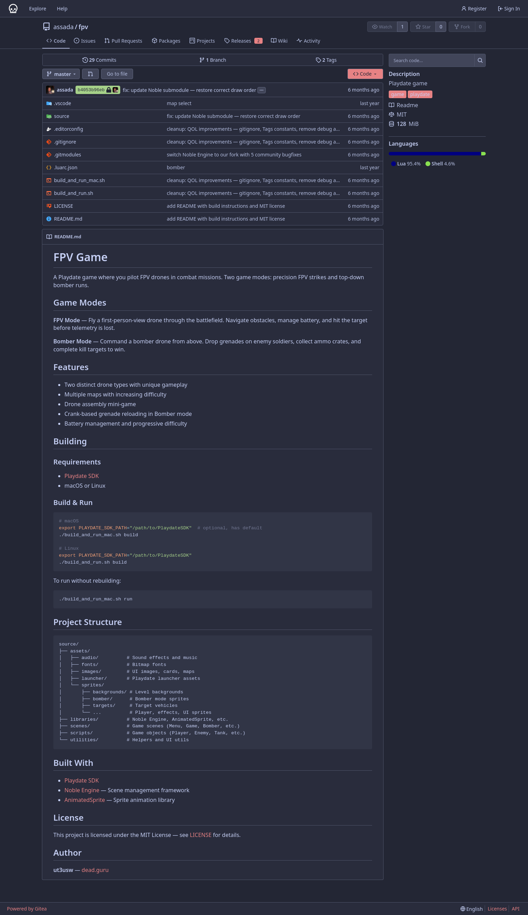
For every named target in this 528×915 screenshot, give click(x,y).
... (261, 89)
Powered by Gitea (27, 908)
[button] (90, 74)
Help (62, 8)
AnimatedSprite (84, 800)
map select (179, 103)
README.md (68, 218)
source (61, 116)
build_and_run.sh (73, 193)
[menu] (471, 909)
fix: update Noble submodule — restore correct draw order (189, 90)
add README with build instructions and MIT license (226, 206)
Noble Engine (81, 790)
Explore (37, 8)
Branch (212, 60)
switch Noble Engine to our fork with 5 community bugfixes (234, 154)
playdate (420, 94)
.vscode (62, 103)
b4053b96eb (98, 90)
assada (63, 26)
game (397, 94)
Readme (403, 105)
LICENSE (63, 206)
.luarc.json (65, 167)
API (515, 908)
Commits (99, 60)
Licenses (497, 908)
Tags (326, 60)
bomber (176, 167)
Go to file (117, 73)
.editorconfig (68, 129)
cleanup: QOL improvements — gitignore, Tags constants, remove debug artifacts (259, 129)
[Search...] (480, 60)
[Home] (13, 8)
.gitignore (65, 141)
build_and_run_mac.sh (79, 180)
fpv (83, 26)
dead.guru (95, 870)
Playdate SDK (81, 476)
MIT (398, 114)
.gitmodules (67, 154)
